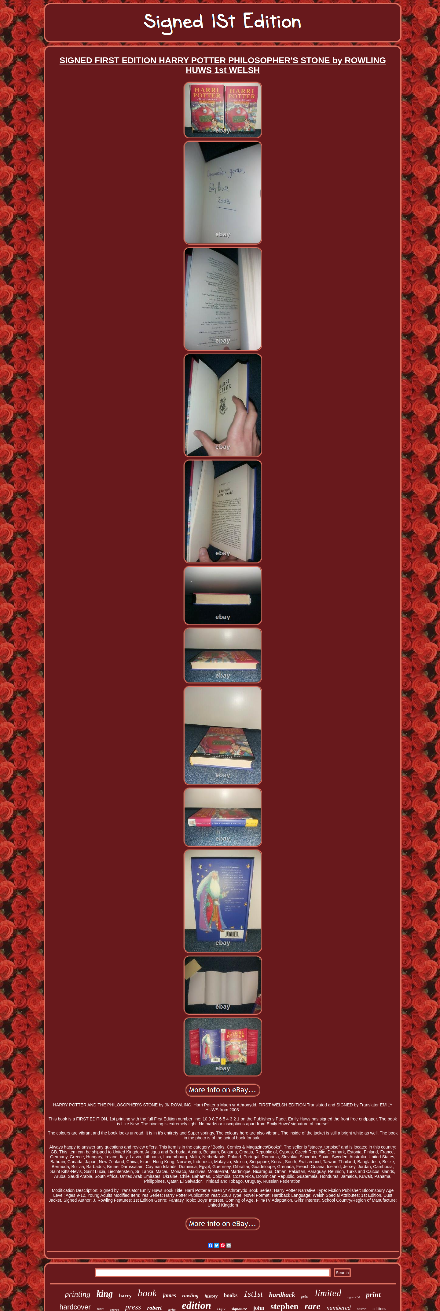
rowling (190, 1295)
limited (328, 1293)
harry (125, 1295)
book (147, 1292)
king (105, 1293)
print (373, 1294)
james (169, 1295)
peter (305, 1296)
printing (77, 1294)
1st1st (253, 1293)
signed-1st (353, 1297)
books (230, 1295)
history (211, 1296)
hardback (282, 1294)
